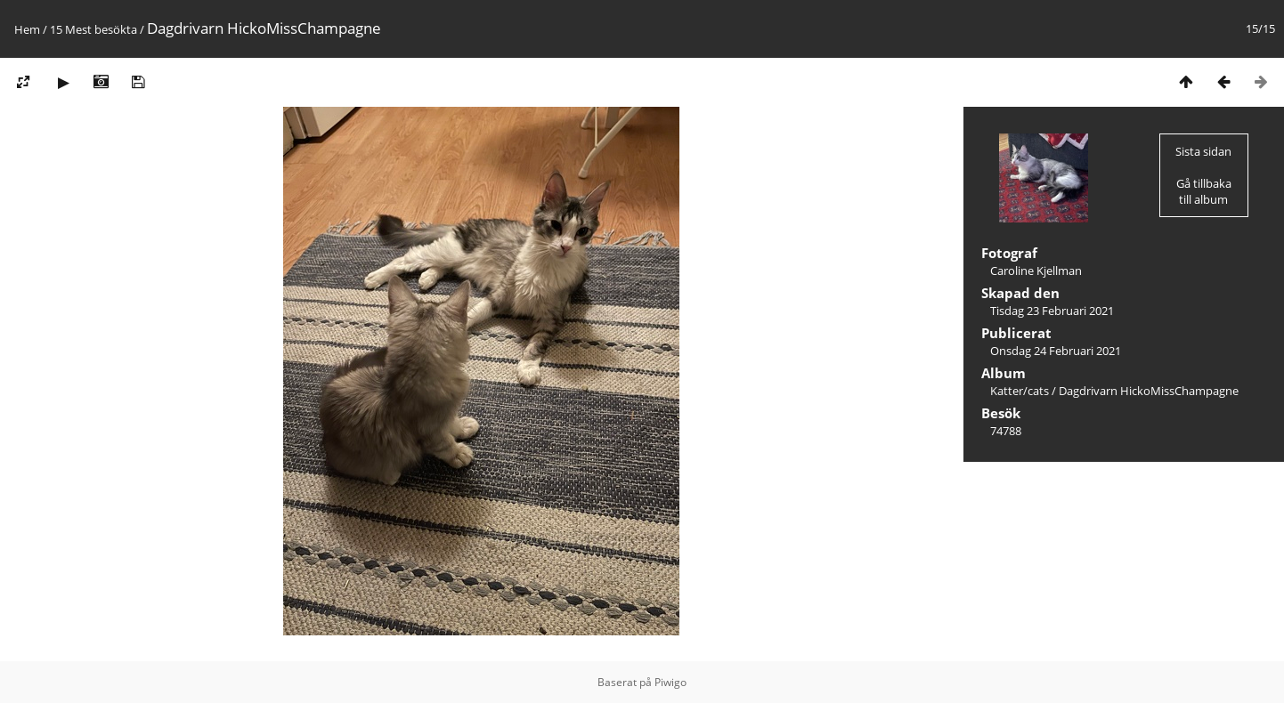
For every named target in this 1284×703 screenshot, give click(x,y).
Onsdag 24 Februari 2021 (1055, 351)
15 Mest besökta (93, 29)
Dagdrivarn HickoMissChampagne (1149, 391)
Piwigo (670, 682)
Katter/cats (1019, 391)
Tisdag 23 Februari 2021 (1052, 311)
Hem (27, 29)
